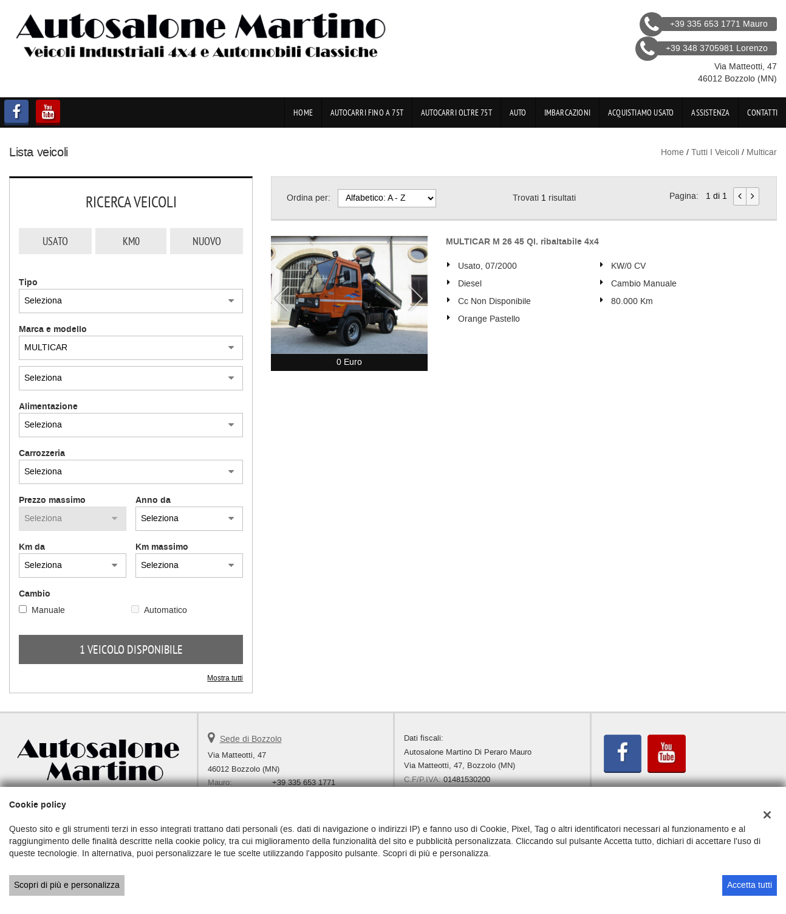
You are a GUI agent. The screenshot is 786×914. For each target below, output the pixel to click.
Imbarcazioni (567, 112)
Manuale (48, 610)
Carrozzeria (42, 454)
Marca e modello (53, 330)
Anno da (153, 500)
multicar (762, 152)
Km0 (131, 241)
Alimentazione (48, 407)
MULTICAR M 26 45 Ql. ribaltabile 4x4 (522, 242)
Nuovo (207, 241)
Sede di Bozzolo (251, 739)
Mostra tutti (225, 678)
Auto (518, 112)
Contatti (762, 112)
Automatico (166, 610)
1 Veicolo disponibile (131, 649)
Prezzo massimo (52, 500)
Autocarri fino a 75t (366, 112)
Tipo (28, 283)
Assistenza (710, 112)
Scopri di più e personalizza (67, 885)
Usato (55, 241)
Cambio (34, 594)
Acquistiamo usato (641, 112)
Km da (32, 547)
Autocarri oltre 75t (456, 112)
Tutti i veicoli (715, 152)
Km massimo (161, 547)
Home (303, 112)
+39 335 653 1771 (303, 782)
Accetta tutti (749, 885)
